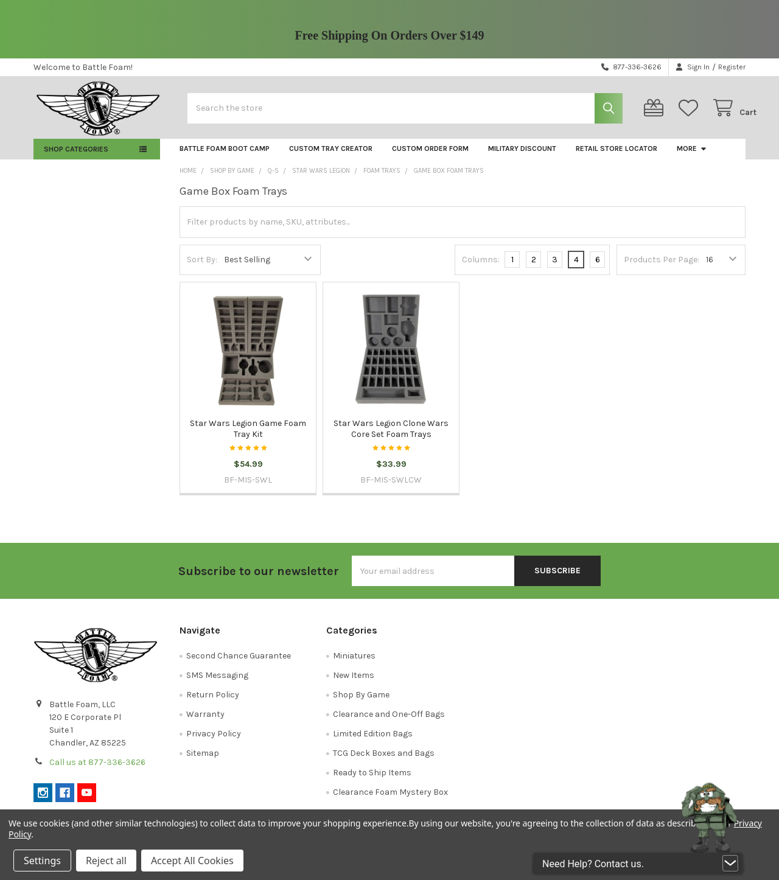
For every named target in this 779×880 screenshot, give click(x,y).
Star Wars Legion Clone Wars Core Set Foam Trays (391, 437)
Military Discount (522, 157)
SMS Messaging (217, 684)
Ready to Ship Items (372, 781)
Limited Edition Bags (373, 742)
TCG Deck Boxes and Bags (384, 761)
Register (732, 67)
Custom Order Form (430, 157)
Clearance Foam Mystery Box (390, 800)
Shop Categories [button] (76, 157)
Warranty (205, 723)
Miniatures (354, 664)
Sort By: (202, 268)
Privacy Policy (213, 742)
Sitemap (202, 761)
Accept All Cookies (192, 860)
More (692, 157)
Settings (42, 860)
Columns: (481, 267)
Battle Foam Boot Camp (225, 157)
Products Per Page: (661, 268)
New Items (353, 684)
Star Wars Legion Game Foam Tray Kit (248, 437)
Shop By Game (361, 703)
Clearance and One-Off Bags (389, 723)
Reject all (106, 860)
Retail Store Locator (616, 157)
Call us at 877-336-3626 (97, 771)
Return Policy (212, 703)
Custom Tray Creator (330, 157)
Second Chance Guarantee (238, 664)
